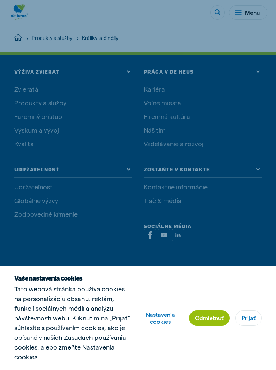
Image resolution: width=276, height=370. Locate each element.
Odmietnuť (209, 317)
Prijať (249, 317)
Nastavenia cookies (160, 318)
